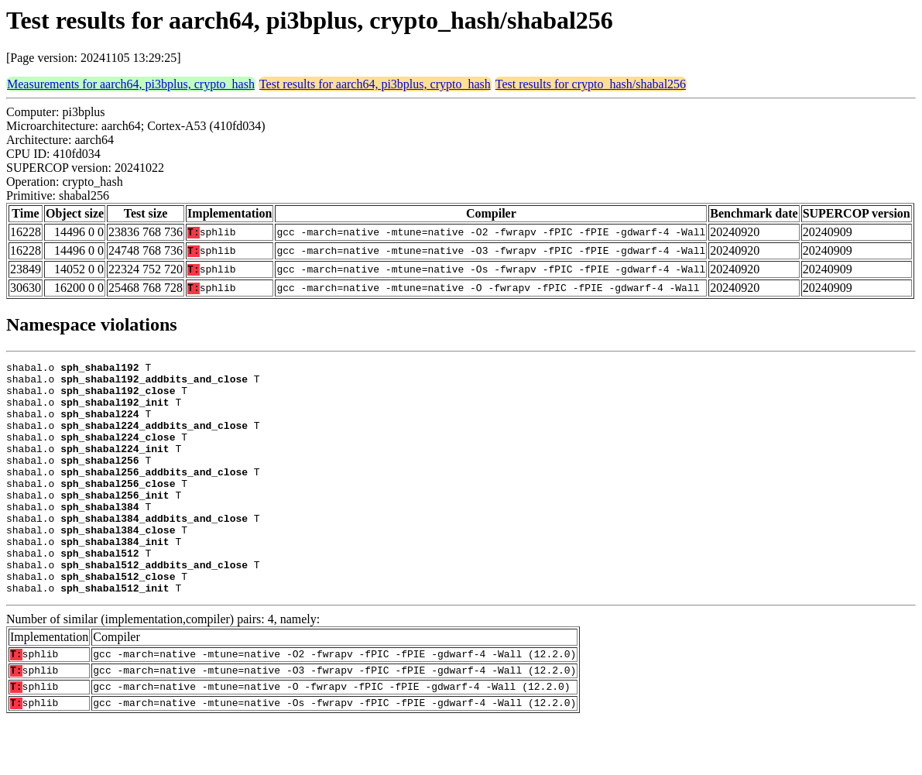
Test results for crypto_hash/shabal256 (590, 84)
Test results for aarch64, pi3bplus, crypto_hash (375, 84)
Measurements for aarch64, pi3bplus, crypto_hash (131, 84)
